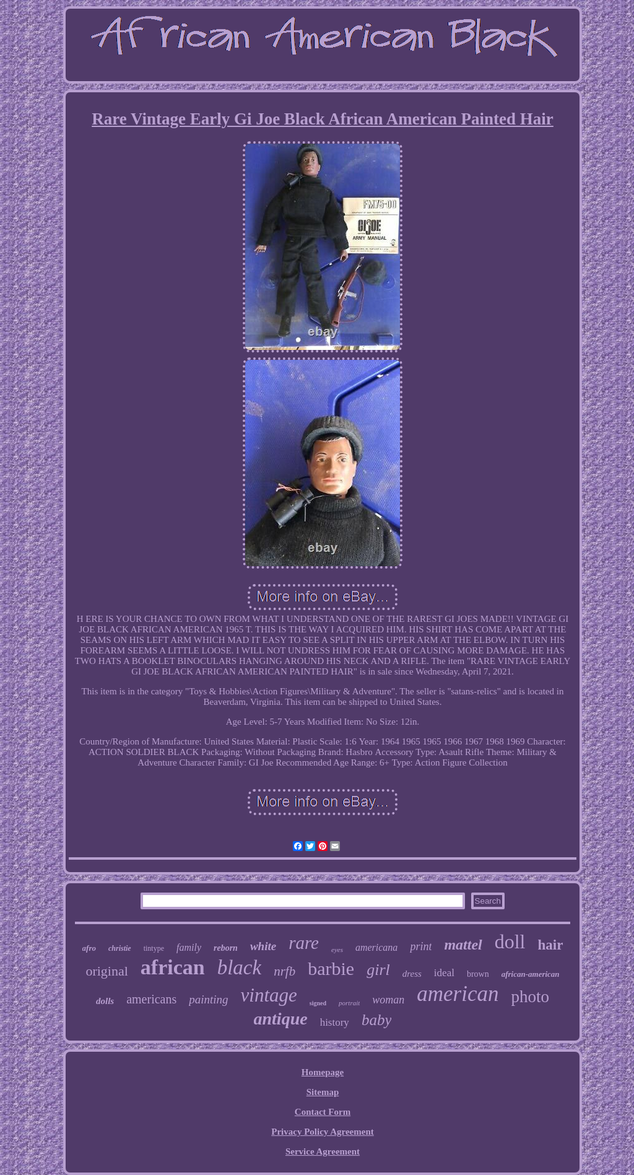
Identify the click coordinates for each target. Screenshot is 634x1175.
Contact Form (322, 1112)
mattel (463, 945)
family (188, 947)
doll (510, 941)
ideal (444, 973)
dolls (105, 1001)
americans (151, 999)
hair (550, 945)
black (239, 967)
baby (377, 1019)
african (173, 967)
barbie (331, 968)
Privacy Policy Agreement (322, 1132)
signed (318, 1003)
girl (378, 970)
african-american (531, 974)
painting (208, 999)
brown (478, 974)
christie (119, 948)
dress (412, 974)
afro (89, 948)
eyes (337, 949)
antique (281, 1018)
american (457, 994)
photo (530, 996)
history (334, 1022)
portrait (349, 1003)
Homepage (323, 1072)
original (106, 971)
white (263, 946)
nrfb (284, 971)
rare (304, 943)
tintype (154, 948)
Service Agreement (322, 1151)
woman (388, 1000)
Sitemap (322, 1092)
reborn (226, 948)
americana (376, 947)
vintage (269, 995)
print (421, 946)
